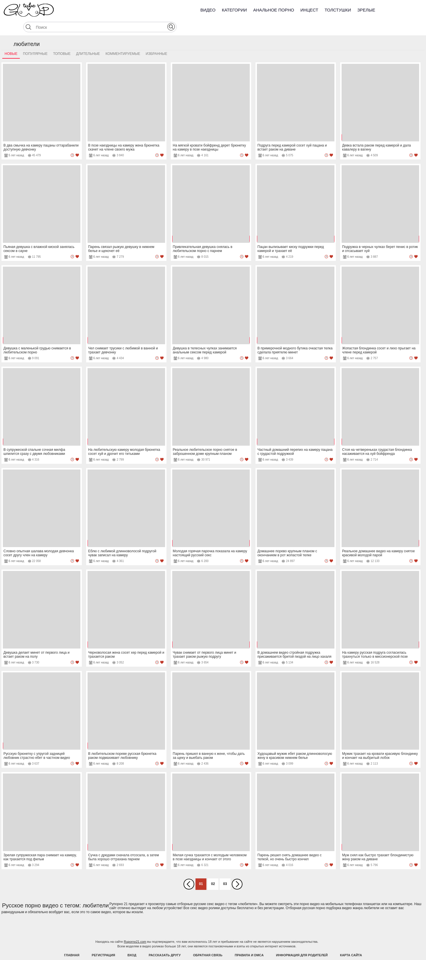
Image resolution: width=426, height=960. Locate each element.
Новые (11, 39)
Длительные (88, 39)
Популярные (35, 39)
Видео (208, 9)
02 (213, 869)
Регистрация (103, 940)
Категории (234, 9)
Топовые (62, 39)
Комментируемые (122, 39)
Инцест (309, 9)
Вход (131, 940)
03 (225, 869)
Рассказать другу (165, 940)
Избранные (156, 39)
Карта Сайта (351, 940)
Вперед (237, 870)
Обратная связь (207, 940)
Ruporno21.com (135, 927)
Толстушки (338, 9)
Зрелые (366, 9)
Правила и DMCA (249, 940)
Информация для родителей (302, 940)
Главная (71, 940)
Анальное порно (273, 9)
